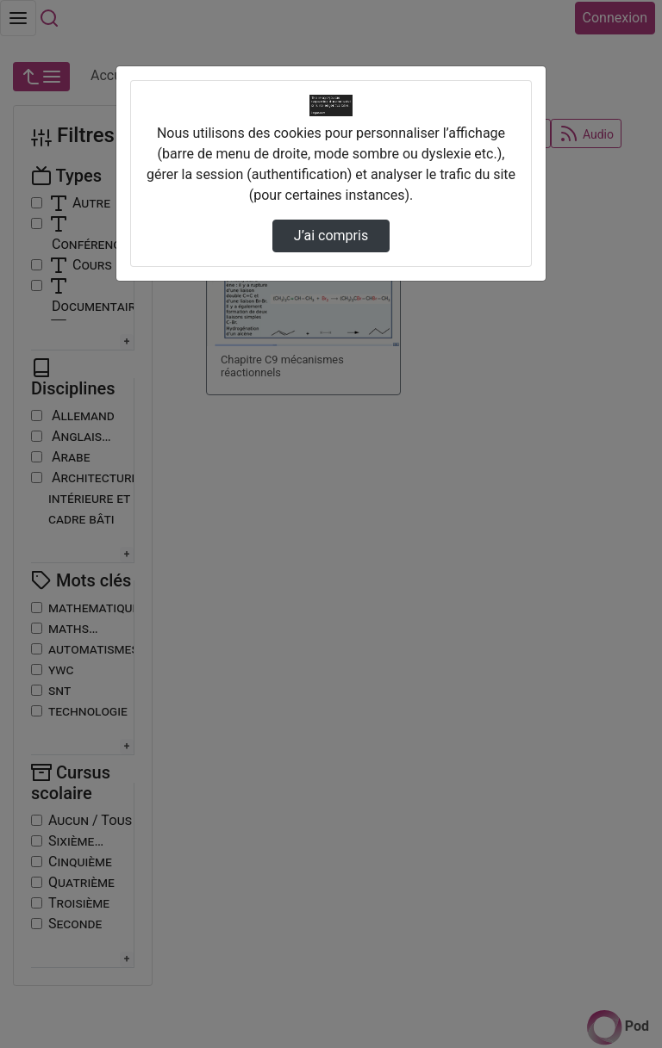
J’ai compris (331, 235)
